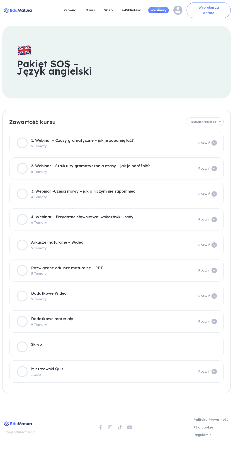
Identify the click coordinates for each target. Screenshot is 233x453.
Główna (70, 10)
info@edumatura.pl (20, 432)
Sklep (108, 10)
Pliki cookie (203, 427)
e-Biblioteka (131, 10)
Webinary (158, 10)
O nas (90, 10)
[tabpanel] (116, 213)
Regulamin (202, 434)
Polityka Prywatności (211, 419)
